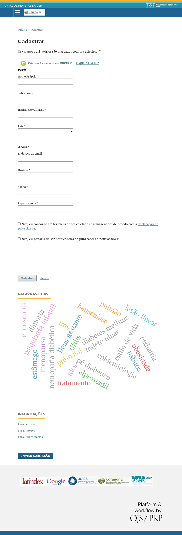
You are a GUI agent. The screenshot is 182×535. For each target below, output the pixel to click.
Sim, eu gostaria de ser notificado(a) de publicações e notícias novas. (69, 239)
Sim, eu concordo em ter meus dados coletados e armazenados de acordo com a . (88, 226)
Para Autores (26, 430)
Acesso (44, 278)
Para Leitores (26, 424)
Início (22, 30)
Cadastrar (27, 278)
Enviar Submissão (35, 456)
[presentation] (50, 256)
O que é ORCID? (87, 63)
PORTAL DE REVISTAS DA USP (22, 5)
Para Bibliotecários (30, 437)
